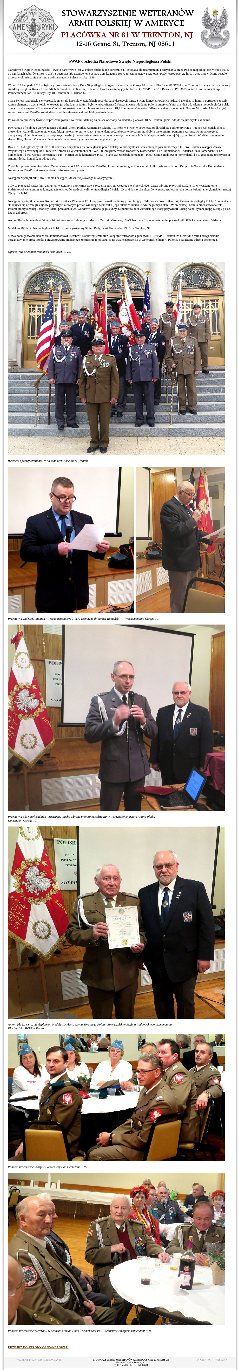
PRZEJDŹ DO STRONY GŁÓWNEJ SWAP (38, 1347)
